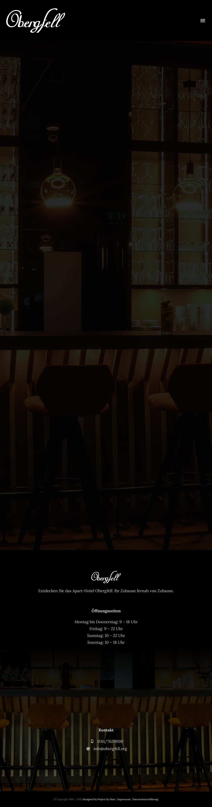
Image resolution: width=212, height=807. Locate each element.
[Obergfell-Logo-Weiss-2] (35, 10)
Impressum (124, 799)
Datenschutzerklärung (145, 799)
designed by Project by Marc (99, 799)
